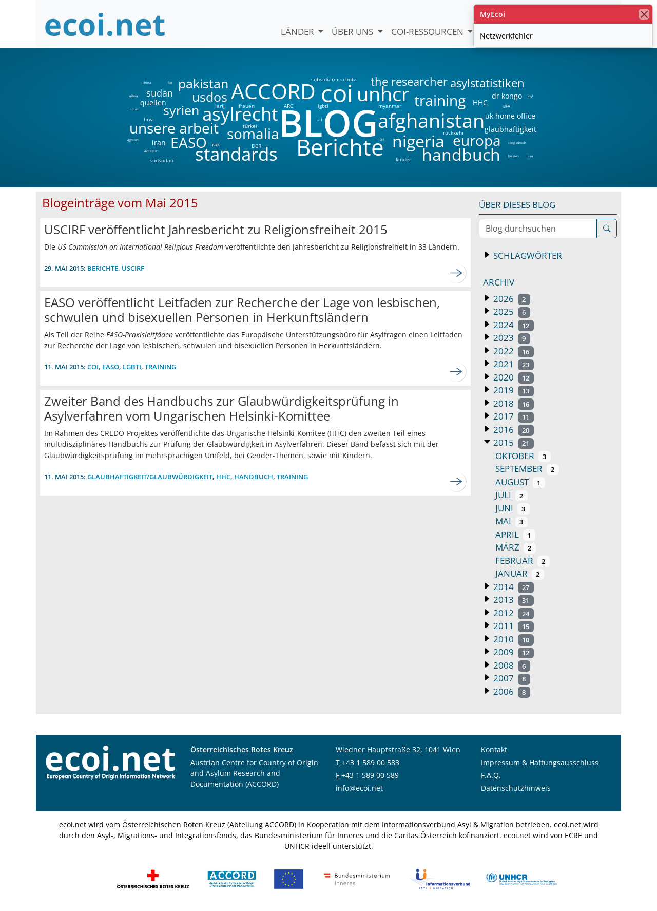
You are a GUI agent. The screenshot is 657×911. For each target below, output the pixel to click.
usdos (209, 96)
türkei (250, 125)
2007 (510, 678)
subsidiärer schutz (333, 79)
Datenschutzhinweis (516, 788)
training (440, 100)
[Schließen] (644, 14)
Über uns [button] (353, 31)
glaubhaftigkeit (510, 129)
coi (337, 93)
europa (477, 140)
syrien (181, 110)
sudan (159, 93)
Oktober (523, 456)
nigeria (418, 141)
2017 (512, 416)
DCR (256, 145)
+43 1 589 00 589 (370, 775)
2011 (512, 626)
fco (170, 82)
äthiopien (151, 151)
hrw (148, 119)
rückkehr (453, 132)
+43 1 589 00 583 (370, 762)
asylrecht (239, 114)
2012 (512, 613)
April (515, 534)
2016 (512, 429)
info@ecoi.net (359, 788)
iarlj (219, 105)
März (515, 547)
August (520, 482)
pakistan (203, 83)
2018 (512, 403)
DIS (382, 139)
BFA (506, 105)
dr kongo (507, 96)
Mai (511, 521)
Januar (519, 573)
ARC (288, 105)
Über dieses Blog (517, 205)
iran (158, 142)
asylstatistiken (487, 83)
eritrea (133, 96)
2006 (510, 691)
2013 (512, 599)
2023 (510, 338)
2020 (512, 377)
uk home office (510, 116)
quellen (147, 100)
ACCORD (273, 91)
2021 (512, 364)
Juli (511, 495)
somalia (253, 133)
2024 (512, 325)
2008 (510, 665)
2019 (512, 390)
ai (320, 119)
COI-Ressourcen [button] (428, 31)
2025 (510, 311)
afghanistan (431, 120)
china (146, 82)
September (527, 469)
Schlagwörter (526, 255)
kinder (403, 159)
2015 (512, 442)
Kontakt (494, 749)
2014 (512, 587)
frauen (247, 105)
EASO (188, 142)
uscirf (133, 268)
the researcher (392, 81)
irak (215, 144)
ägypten (133, 139)
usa (530, 156)
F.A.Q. (491, 775)
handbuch (460, 154)
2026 (510, 299)
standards (236, 154)
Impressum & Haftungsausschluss (539, 762)
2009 (512, 652)
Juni (512, 508)
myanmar (389, 105)
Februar (522, 560)
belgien (513, 156)
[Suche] (606, 228)
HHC (480, 102)
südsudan (161, 160)
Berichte (340, 149)
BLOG (327, 122)
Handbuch (253, 476)
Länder (298, 31)
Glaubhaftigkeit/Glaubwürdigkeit (149, 476)
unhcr (383, 94)
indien (133, 109)
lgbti (323, 105)
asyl (530, 96)
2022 (512, 351)
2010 (512, 639)
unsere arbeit (147, 128)
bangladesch (517, 142)
